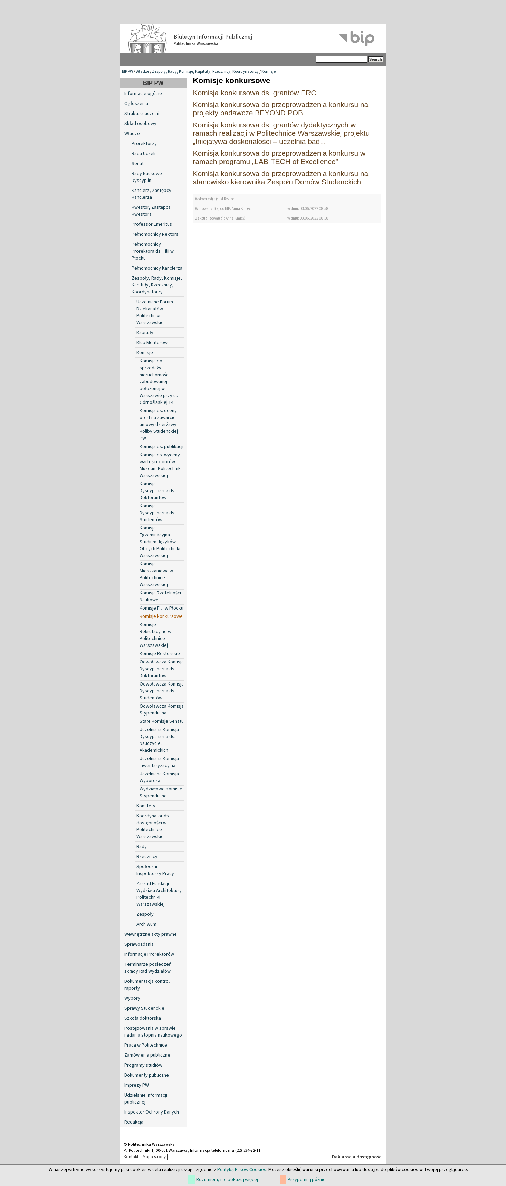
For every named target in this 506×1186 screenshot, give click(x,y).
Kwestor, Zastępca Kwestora (151, 211)
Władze (142, 72)
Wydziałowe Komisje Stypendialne (161, 792)
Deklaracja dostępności (357, 1157)
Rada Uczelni (145, 153)
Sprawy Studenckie (144, 1008)
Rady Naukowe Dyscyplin (147, 177)
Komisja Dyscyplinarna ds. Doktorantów (157, 490)
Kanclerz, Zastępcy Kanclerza (151, 194)
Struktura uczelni (141, 113)
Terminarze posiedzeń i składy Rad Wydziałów (149, 968)
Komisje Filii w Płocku (161, 608)
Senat (138, 163)
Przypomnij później (307, 1179)
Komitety (145, 806)
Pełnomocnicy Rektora (155, 234)
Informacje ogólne (143, 93)
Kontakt (131, 1157)
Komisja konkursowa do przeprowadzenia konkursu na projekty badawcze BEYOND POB (281, 108)
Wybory (132, 998)
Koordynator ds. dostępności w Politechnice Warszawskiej (153, 826)
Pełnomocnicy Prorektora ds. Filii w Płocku (153, 251)
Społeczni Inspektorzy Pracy (155, 870)
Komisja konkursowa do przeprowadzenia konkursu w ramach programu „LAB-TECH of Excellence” (279, 157)
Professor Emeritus (152, 224)
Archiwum (146, 924)
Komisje (268, 72)
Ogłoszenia (136, 103)
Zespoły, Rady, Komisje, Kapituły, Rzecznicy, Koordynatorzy (205, 72)
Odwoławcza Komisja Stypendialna (162, 710)
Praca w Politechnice (145, 1045)
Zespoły (145, 914)
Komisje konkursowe (161, 616)
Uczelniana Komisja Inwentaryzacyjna (159, 762)
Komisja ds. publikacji (161, 446)
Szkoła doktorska (142, 1018)
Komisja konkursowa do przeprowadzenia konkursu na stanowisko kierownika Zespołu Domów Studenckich (281, 177)
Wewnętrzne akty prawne (150, 934)
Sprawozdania (139, 944)
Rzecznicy (146, 856)
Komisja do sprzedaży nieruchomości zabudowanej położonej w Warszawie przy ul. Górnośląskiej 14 (159, 382)
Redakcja (133, 1122)
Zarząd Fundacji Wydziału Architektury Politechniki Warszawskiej (159, 894)
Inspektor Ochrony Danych (151, 1112)
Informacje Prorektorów (149, 954)
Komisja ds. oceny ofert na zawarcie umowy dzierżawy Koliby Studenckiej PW (159, 424)
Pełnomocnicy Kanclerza (157, 268)
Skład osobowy (140, 123)
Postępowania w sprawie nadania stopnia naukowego (153, 1032)
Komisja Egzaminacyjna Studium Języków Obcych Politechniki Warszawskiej (160, 542)
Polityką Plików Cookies (241, 1169)
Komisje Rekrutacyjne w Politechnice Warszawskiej (155, 635)
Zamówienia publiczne (147, 1055)
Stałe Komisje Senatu (162, 721)
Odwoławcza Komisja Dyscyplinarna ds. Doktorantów (162, 669)
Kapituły (144, 332)
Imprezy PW (136, 1085)
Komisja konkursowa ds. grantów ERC (254, 93)
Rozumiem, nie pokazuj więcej (227, 1179)
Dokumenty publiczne (146, 1075)
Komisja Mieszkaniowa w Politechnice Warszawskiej (156, 574)
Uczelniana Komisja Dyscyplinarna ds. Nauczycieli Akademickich (159, 740)
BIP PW (127, 72)
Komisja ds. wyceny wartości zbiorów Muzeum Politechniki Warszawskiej (161, 465)
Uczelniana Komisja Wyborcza (159, 777)
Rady (141, 846)
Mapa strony (154, 1157)
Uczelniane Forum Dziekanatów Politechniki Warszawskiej (154, 312)
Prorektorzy (144, 143)
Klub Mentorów (152, 342)
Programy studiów (143, 1065)
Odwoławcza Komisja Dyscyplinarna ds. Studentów (162, 691)
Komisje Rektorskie (160, 653)
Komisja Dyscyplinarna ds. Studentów (157, 513)
